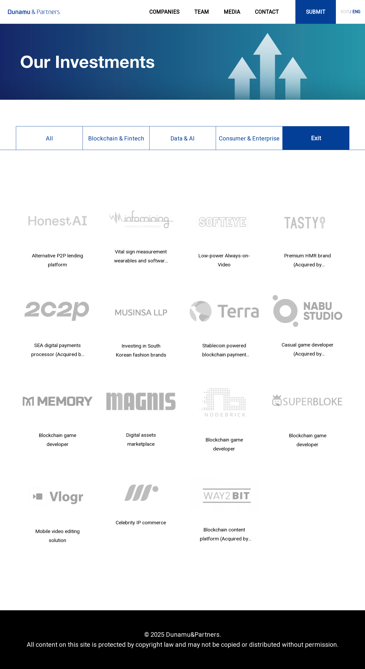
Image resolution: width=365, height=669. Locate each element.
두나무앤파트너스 (34, 11)
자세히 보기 (57, 236)
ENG (356, 11)
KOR (345, 11)
